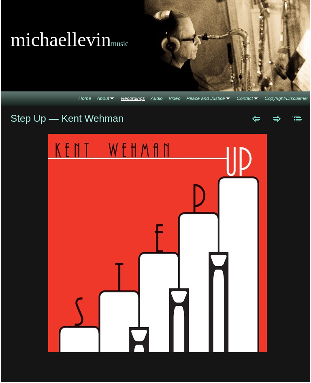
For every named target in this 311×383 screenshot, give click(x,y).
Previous (256, 118)
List (297, 118)
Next (276, 118)
